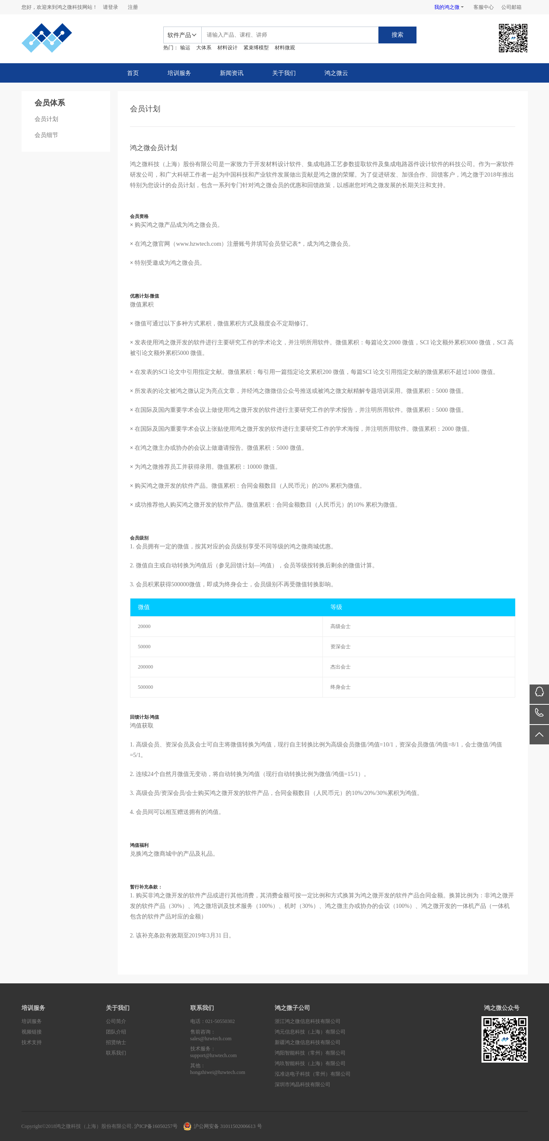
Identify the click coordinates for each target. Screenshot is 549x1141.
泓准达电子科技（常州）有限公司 (313, 1074)
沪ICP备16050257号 (156, 1126)
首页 (133, 73)
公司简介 (116, 1021)
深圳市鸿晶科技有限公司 (302, 1084)
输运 (185, 48)
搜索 (397, 35)
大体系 (203, 48)
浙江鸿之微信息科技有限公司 (308, 1021)
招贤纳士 (116, 1042)
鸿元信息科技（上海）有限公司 (310, 1032)
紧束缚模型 (256, 48)
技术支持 (32, 1042)
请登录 (110, 7)
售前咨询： (232, 1035)
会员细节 (46, 135)
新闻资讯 (231, 73)
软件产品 (179, 35)
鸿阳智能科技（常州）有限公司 (310, 1053)
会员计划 (46, 119)
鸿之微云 (336, 73)
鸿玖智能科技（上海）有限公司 (310, 1063)
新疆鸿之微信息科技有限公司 (308, 1042)
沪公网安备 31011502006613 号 (228, 1126)
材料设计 (227, 48)
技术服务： (232, 1052)
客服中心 (483, 7)
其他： (232, 1069)
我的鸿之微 (447, 7)
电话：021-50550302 (212, 1021)
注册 (133, 7)
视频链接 (32, 1032)
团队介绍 (116, 1032)
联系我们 (116, 1053)
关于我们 (284, 73)
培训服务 (179, 73)
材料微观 (285, 48)
